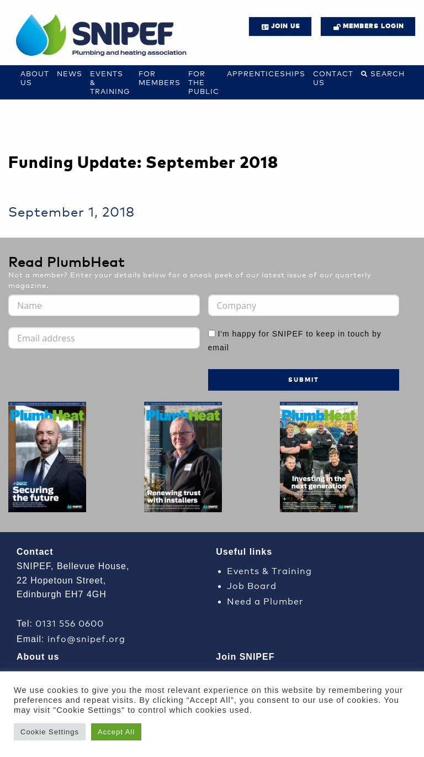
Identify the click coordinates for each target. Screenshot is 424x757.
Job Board (252, 585)
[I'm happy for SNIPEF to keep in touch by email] (211, 333)
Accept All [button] (116, 732)
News (69, 73)
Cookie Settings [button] (49, 732)
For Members (160, 78)
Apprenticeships (266, 73)
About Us (34, 78)
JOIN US (285, 26)
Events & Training (269, 570)
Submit (303, 379)
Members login (373, 26)
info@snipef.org (86, 638)
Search (387, 73)
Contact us (333, 78)
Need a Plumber (265, 600)
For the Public (203, 82)
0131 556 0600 (69, 622)
